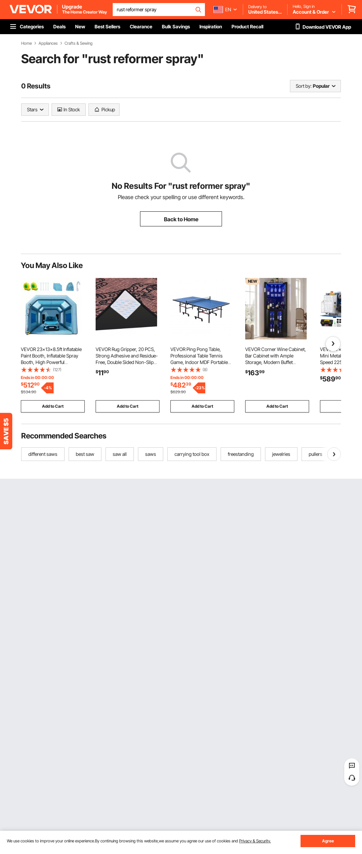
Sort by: (303, 86)
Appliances (48, 43)
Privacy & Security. (255, 840)
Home (26, 43)
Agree (328, 840)
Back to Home (181, 219)
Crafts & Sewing (79, 43)
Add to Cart (53, 406)
